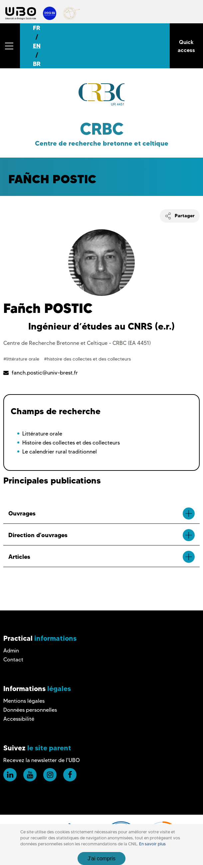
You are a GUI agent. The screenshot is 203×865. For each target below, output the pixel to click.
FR (36, 28)
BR (37, 64)
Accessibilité (18, 719)
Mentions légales (24, 701)
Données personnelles (30, 710)
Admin (11, 650)
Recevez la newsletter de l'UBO (41, 760)
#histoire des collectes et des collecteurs (87, 359)
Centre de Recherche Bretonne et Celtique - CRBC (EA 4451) (77, 343)
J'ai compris (101, 858)
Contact (13, 659)
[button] (10, 45)
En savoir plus (152, 843)
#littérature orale (22, 359)
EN (37, 46)
